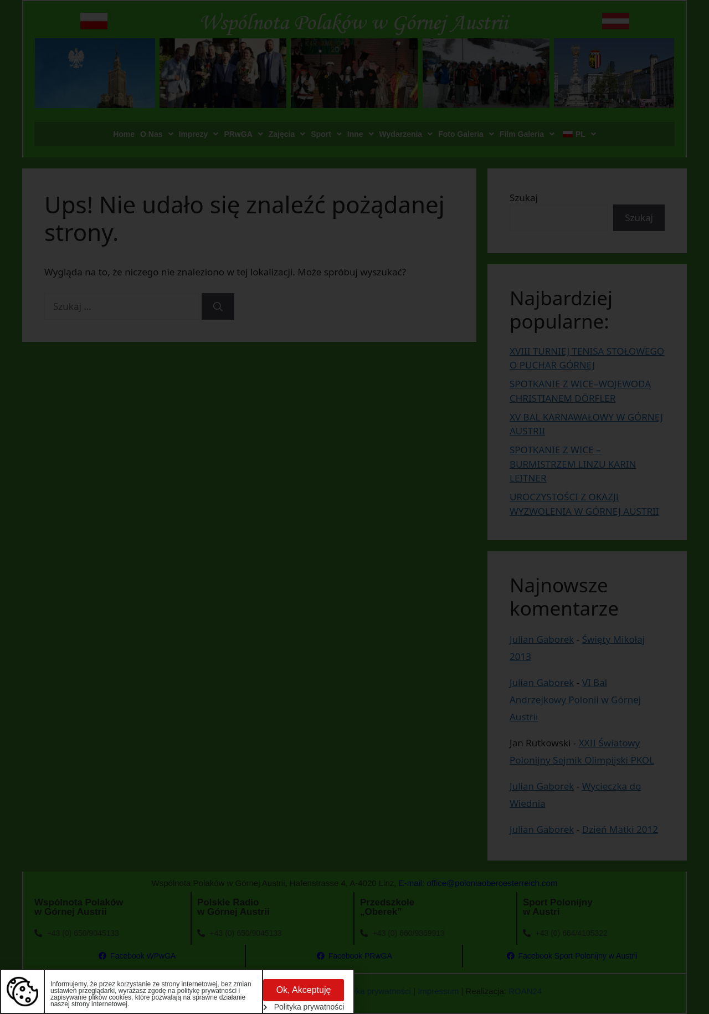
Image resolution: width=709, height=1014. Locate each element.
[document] (354, 507)
